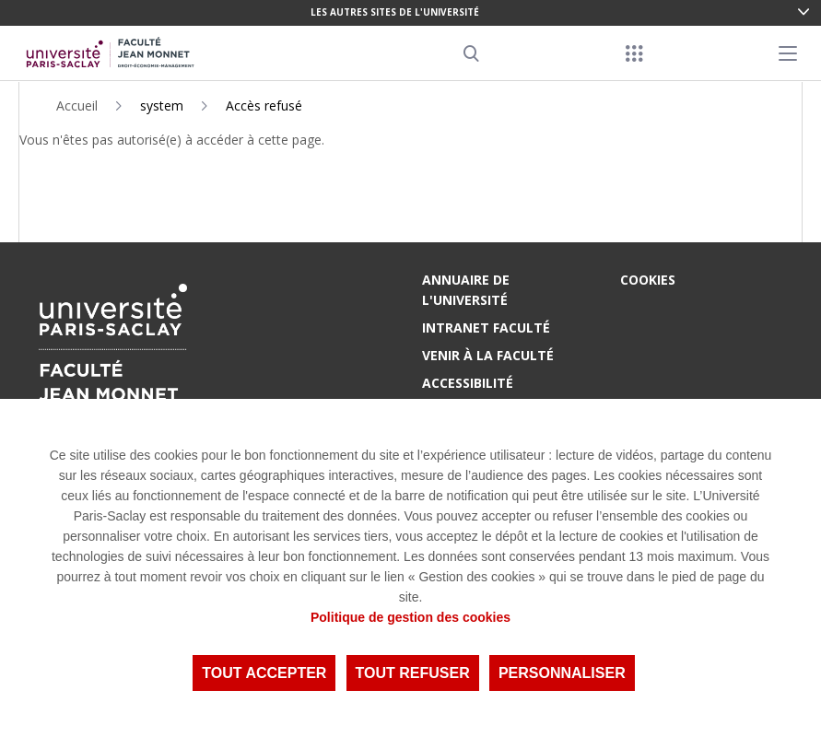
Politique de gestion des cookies (410, 617)
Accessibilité (467, 383)
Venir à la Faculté (488, 355)
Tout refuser (413, 673)
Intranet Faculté (486, 327)
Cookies (647, 279)
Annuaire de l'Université (466, 290)
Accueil (77, 105)
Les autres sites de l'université (395, 12)
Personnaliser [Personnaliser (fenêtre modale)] (562, 673)
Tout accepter (264, 673)
